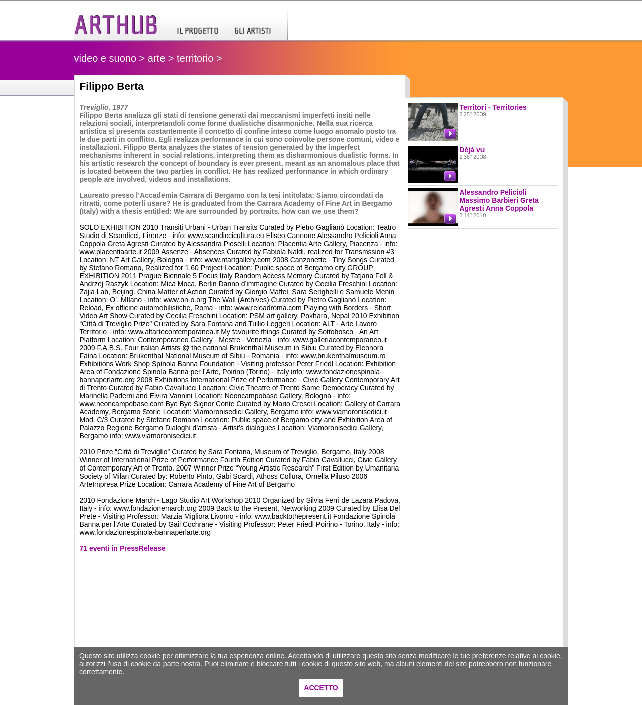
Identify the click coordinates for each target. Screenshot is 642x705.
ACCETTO (321, 688)
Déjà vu (472, 150)
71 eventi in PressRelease (123, 548)
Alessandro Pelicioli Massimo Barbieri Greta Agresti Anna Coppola (499, 200)
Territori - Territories (493, 107)
